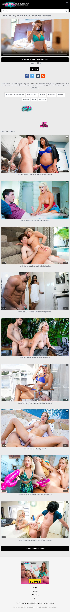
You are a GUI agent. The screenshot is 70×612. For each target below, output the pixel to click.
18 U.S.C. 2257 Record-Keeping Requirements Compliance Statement (35, 603)
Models (35, 591)
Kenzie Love (33, 84)
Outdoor (42, 99)
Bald (42, 94)
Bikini (60, 94)
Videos (35, 587)
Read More (35, 88)
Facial (26, 99)
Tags (35, 598)
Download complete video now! (35, 59)
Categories (35, 595)
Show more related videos (35, 549)
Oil (34, 99)
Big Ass (51, 94)
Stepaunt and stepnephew (15, 94)
